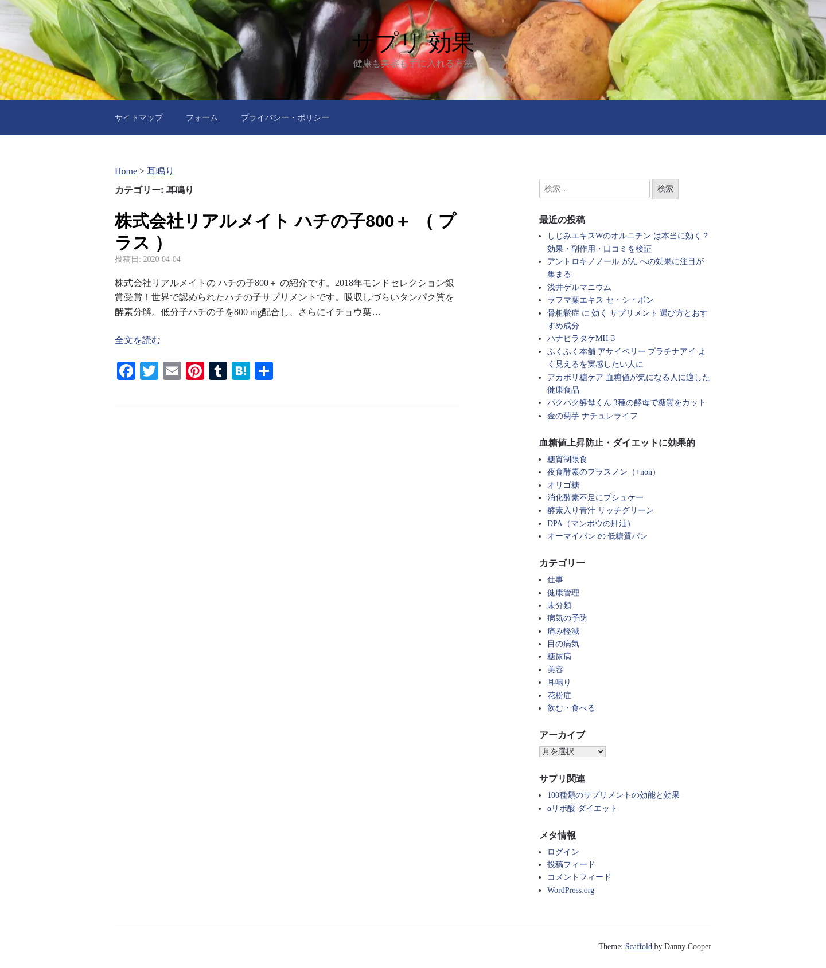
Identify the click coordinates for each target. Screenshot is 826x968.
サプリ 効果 (413, 42)
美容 (555, 669)
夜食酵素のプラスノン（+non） (603, 472)
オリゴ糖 (563, 485)
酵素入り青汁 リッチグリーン (600, 510)
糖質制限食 (567, 459)
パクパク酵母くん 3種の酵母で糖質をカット (626, 402)
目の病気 (563, 644)
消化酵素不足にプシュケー (595, 497)
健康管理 (563, 593)
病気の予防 (567, 618)
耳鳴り (559, 682)
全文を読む (138, 340)
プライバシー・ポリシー (285, 117)
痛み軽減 (563, 631)
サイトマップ (139, 117)
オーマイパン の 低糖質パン (597, 536)
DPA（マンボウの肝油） (591, 523)
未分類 (559, 605)
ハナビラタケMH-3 (581, 338)
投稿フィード (571, 864)
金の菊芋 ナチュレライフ (592, 416)
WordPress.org (570, 890)
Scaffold (638, 946)
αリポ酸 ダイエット (582, 808)
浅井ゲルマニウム (579, 287)
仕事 (555, 579)
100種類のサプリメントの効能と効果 (613, 795)
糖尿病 (559, 656)
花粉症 (559, 695)
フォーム (202, 117)
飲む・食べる (571, 708)
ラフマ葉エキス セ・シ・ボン (600, 300)
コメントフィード (579, 877)
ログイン (563, 852)
